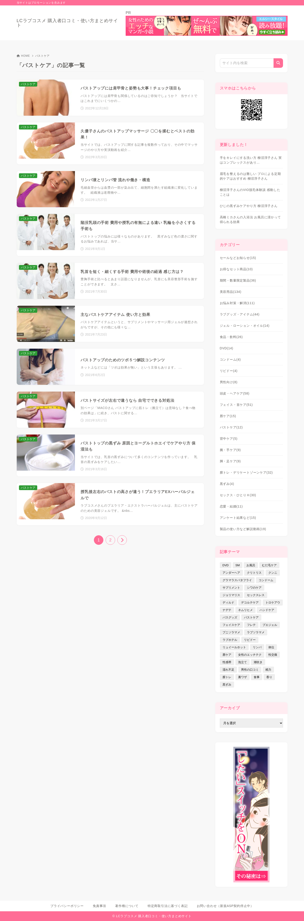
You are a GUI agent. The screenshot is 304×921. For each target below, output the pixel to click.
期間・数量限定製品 (238, 280)
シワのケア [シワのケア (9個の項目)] (254, 587)
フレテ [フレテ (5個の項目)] (251, 625)
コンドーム (230, 359)
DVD (226, 348)
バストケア (231, 427)
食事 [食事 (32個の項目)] (257, 677)
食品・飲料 (231, 337)
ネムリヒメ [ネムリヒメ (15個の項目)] (245, 610)
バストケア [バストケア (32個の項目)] (251, 617)
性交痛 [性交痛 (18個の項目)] (272, 654)
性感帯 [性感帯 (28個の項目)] (227, 662)
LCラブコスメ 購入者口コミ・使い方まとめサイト (67, 22)
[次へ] (122, 540)
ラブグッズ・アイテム (240, 314)
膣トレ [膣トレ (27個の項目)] (227, 677)
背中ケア (229, 438)
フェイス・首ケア (236, 404)
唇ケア (228, 416)
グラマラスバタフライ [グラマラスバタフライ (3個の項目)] (237, 580)
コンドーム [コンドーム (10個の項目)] (266, 580)
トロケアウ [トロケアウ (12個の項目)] (272, 602)
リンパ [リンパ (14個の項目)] (257, 647)
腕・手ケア (230, 450)
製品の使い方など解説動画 (243, 529)
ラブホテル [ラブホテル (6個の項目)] (230, 639)
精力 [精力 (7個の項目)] (268, 669)
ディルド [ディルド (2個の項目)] (228, 602)
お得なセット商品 (236, 269)
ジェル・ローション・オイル (245, 325)
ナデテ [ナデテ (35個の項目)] (227, 610)
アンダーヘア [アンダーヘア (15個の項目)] (231, 572)
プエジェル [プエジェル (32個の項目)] (269, 625)
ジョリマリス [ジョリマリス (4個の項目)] (231, 595)
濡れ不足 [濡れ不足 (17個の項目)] (228, 669)
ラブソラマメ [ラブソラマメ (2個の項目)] (256, 632)
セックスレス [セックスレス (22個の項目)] (256, 595)
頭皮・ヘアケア (235, 393)
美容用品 (230, 292)
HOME (23, 55)
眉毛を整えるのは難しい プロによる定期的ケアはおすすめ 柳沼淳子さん (250, 176)
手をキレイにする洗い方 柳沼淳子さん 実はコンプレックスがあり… (251, 160)
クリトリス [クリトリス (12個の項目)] (254, 572)
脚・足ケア (230, 461)
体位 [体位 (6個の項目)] (271, 647)
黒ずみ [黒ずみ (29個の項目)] (227, 684)
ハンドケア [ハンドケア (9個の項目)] (267, 610)
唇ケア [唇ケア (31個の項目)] (227, 654)
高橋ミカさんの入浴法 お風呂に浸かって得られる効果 (250, 219)
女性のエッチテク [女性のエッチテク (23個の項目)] (250, 654)
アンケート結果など (238, 517)
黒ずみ (227, 484)
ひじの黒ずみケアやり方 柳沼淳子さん (249, 206)
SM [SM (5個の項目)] (237, 565)
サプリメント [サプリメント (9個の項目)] (231, 587)
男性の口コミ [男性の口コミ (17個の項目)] (250, 669)
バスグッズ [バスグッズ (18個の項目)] (230, 617)
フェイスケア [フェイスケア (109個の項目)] (231, 625)
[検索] (278, 63)
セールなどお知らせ (238, 258)
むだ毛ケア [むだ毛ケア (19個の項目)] (269, 565)
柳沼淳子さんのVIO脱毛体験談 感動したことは (250, 192)
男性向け (229, 382)
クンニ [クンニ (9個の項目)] (272, 572)
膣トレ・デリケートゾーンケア (246, 472)
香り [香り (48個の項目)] (269, 677)
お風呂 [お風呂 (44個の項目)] (250, 565)
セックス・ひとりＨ (238, 495)
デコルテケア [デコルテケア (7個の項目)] (250, 602)
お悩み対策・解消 (237, 303)
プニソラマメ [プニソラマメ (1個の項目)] (231, 632)
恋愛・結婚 (231, 506)
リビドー (229, 371)
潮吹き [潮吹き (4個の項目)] (258, 662)
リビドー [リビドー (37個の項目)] (250, 639)
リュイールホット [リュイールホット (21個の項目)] (234, 647)
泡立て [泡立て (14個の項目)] (242, 662)
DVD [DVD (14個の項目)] (226, 565)
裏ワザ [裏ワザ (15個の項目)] (242, 677)
